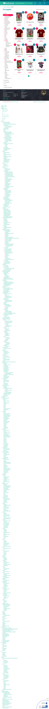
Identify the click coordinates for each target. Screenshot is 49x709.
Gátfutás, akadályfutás (7, 154)
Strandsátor (5, 375)
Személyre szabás (23, 93)
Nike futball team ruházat (8, 173)
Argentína (6, 39)
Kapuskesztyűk (7, 187)
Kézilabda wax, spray (7, 212)
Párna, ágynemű (6, 422)
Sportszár (6, 177)
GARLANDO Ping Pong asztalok (9, 268)
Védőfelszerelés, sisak (8, 297)
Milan (3, 539)
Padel (4, 336)
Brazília (6, 50)
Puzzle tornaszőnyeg (6, 707)
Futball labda (6, 189)
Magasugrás (6, 157)
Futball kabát (7, 185)
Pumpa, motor (5, 646)
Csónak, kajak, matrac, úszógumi (8, 374)
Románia (6, 64)
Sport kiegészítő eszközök (6, 122)
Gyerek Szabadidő (6, 676)
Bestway (4, 654)
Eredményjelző (6, 147)
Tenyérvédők (5, 221)
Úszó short (5, 441)
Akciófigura (5, 559)
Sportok (5, 13)
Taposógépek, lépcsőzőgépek (9, 259)
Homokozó (6, 308)
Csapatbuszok (6, 428)
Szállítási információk (24, 92)
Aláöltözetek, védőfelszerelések (7, 689)
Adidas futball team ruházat (9, 174)
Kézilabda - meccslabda (7, 211)
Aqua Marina (4, 652)
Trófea (6, 146)
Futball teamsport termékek (9, 186)
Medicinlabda (6, 696)
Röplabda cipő (6, 272)
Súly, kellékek (7, 235)
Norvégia (6, 77)
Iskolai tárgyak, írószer (9, 45)
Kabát (5, 401)
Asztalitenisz (4, 264)
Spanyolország (7, 58)
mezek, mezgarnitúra (7, 615)
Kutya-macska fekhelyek (6, 640)
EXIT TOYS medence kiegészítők (8, 288)
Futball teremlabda (8, 194)
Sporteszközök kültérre (6, 635)
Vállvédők (5, 228)
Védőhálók (5, 142)
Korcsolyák (4, 632)
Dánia (3, 617)
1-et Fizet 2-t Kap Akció (8, 16)
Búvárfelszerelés (6, 370)
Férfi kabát (5, 670)
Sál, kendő (5, 681)
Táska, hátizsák (6, 525)
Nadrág (5, 440)
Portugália (6, 40)
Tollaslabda (5, 331)
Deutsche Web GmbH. (39, 101)
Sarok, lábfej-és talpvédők (7, 227)
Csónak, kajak (5, 656)
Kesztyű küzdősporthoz (8, 390)
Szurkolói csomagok (5, 603)
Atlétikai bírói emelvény (7, 159)
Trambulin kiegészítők (8, 311)
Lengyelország (7, 55)
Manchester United (5, 483)
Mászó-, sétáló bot (6, 381)
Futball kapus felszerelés (8, 171)
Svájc (5, 71)
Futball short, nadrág (8, 178)
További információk (4, 108)
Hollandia (4, 579)
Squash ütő (6, 329)
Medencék (4, 286)
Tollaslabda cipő (7, 335)
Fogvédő (6, 389)
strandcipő (4, 649)
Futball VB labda (7, 195)
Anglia (6, 48)
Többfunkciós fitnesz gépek (9, 252)
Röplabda (5, 274)
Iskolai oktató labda (6, 693)
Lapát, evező (4, 643)
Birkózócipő (5, 387)
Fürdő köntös (6, 365)
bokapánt (4, 650)
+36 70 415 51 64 (5, 93)
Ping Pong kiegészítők (7, 270)
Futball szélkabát (7, 180)
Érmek (6, 145)
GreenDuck (4, 655)
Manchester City (7, 29)
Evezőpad (6, 257)
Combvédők (5, 223)
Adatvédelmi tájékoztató (5, 116)
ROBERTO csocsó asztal (8, 300)
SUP (5, 83)
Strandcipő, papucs (6, 376)
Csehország (4, 616)
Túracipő (5, 379)
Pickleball (5, 341)
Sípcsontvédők (6, 197)
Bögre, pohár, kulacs (7, 421)
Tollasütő (6, 332)
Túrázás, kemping (5, 378)
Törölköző (5, 424)
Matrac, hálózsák (6, 380)
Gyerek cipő (5, 678)
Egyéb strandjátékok (8, 373)
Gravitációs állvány (8, 136)
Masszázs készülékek (8, 132)
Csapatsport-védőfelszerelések (7, 217)
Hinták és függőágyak (8, 305)
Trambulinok (5, 309)
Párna (5, 405)
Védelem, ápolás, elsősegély (8, 137)
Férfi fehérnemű (6, 671)
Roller (6, 294)
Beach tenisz (6, 345)
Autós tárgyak (6, 419)
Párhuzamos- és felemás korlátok (7, 706)
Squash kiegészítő (7, 330)
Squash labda (7, 328)
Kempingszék (6, 384)
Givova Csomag (6, 188)
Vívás (4, 349)
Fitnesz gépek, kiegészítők (7, 250)
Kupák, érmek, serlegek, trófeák (8, 143)
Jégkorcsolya (6, 351)
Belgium (6, 49)
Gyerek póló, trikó (6, 674)
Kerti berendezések (6, 304)
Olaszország (6, 57)
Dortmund (6, 25)
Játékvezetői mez (7, 181)
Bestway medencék (6, 289)
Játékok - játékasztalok (6, 634)
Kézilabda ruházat (6, 209)
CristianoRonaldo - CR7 (8, 78)
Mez (4, 682)
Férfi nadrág (5, 669)
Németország (7, 56)
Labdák (4, 637)
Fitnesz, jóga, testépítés (6, 229)
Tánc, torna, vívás (5, 347)
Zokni (3, 690)
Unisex (3, 679)
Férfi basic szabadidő (7, 668)
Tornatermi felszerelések (8, 87)
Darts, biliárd (5, 298)
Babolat (7, 324)
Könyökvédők (6, 220)
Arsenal (6, 31)
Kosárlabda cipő (6, 285)
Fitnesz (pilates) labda (8, 248)
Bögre (5, 602)
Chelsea (6, 30)
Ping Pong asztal (6, 267)
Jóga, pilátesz (6, 247)
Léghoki (5, 303)
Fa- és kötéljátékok (7, 306)
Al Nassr (6, 72)
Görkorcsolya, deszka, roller (8, 293)
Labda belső (5, 695)
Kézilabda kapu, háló (7, 215)
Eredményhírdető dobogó (7, 148)
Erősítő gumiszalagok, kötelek (9, 233)
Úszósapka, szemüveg (7, 364)
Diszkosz (5, 155)
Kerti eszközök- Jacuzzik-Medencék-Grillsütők (9, 631)
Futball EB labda (7, 196)
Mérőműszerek (7, 134)
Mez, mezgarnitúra (6, 400)
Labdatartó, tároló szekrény (8, 694)
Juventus (6, 33)
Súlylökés (5, 158)
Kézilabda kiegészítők (7, 214)
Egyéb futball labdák (8, 192)
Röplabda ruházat (6, 273)
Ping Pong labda (6, 266)
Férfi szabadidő (6, 672)
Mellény (5, 683)
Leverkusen (6, 24)
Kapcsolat (44, 0)
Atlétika (4, 151)
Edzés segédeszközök (7, 199)
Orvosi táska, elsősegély (8, 140)
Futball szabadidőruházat (9, 179)
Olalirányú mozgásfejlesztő (9, 237)
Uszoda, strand (5, 362)
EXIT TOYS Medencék (7, 287)
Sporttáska (5, 150)
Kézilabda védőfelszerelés (7, 213)
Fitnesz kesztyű (7, 261)
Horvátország (7, 52)
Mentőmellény (6, 368)
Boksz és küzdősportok (6, 385)
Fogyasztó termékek (8, 135)
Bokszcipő (5, 386)
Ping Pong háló (6, 265)
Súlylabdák (6, 234)
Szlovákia (6, 65)
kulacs (5, 404)
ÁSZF (2, 113)
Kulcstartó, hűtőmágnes (7, 463)
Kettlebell (6, 236)
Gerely (5, 153)
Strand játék (5, 371)
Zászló (5, 406)
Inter (5, 37)
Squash (5, 327)
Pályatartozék (7, 337)
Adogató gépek (7, 326)
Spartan (4, 653)
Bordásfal (4, 639)
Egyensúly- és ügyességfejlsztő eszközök (9, 313)
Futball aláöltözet (7, 184)
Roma (5, 36)
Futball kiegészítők (6, 198)
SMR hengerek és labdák (7, 262)
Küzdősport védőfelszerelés (8, 388)
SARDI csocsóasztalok (8, 301)
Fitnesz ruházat (6, 260)
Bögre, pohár (6, 495)
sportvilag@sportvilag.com (6, 96)
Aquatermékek (6, 366)
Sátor (4, 382)
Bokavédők (5, 219)
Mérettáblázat (4, 118)
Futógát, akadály (6, 160)
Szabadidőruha (6, 409)
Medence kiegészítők (7, 291)
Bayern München (7, 23)
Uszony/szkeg (5, 645)
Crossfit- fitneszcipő (7, 263)
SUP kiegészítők (6, 82)
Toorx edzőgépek (7, 231)
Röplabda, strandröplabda (6, 271)
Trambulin (6, 310)
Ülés (3, 647)
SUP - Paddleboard (6, 367)
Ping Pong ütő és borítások (8, 269)
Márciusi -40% (6, 80)
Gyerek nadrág (6, 677)
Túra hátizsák (6, 383)
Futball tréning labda (8, 190)
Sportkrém (6, 141)
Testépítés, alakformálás (7, 230)
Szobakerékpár (7, 255)
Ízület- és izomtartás (8, 138)
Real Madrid (6, 18)
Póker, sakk (5, 302)
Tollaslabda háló (7, 333)
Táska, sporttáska (6, 149)
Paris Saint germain (7, 22)
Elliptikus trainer (7, 253)
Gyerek (4, 673)
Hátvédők (5, 225)
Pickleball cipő (7, 344)
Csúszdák (6, 307)
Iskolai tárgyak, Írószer (7, 575)
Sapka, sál (7, 44)
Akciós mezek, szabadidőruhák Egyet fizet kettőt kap (10, 658)
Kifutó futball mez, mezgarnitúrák (10, 176)
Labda (5, 410)
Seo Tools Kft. (44, 101)
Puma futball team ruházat (9, 175)
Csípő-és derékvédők (7, 224)
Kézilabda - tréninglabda (7, 210)
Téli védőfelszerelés (6, 352)
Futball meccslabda (8, 191)
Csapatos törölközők (6, 641)
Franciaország (7, 51)
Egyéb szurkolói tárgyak (7, 408)
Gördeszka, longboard (8, 296)
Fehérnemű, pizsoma (7, 416)
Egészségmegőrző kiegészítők (9, 133)
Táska (5, 407)
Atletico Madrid (5, 447)
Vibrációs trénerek (7, 258)
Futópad (6, 254)
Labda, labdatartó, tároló (6, 692)
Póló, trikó (5, 426)
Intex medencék (6, 290)
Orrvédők (5, 226)
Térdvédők (5, 218)
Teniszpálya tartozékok (8, 325)
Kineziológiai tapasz (8, 139)
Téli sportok (4, 350)
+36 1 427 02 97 (5, 95)
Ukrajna (6, 73)
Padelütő (6, 340)
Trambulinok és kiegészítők (6, 630)
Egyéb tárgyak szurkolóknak (9, 62)
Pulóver (5, 533)
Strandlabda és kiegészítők (9, 372)
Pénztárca (5, 423)
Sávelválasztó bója (6, 369)
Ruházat (5, 85)
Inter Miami (6, 66)
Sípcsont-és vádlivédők (7, 222)
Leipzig (6, 26)
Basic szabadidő (6, 680)
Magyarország (7, 17)
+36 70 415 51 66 (5, 94)
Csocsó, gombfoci (6, 299)
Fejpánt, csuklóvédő (7, 684)
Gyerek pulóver (6, 675)
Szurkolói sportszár (6, 418)
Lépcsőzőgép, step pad (8, 251)
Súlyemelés (6, 232)
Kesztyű (5, 685)
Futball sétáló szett (8, 183)
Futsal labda (7, 193)
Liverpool (6, 32)
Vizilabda (5, 363)
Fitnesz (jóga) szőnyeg (8, 249)
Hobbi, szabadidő (5, 292)
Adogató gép (8, 338)
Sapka (5, 686)
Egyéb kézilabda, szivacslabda (8, 216)
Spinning (6, 256)
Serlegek (6, 144)
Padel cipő (6, 339)
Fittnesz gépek (5, 636)
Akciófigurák (7, 46)
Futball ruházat (6, 170)
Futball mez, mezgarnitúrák (9, 172)
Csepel (6, 59)
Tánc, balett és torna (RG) (7, 348)
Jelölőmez (6, 182)
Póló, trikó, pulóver (6, 402)
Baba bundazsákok (5, 633)
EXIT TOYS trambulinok (8, 312)
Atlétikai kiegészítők (6, 152)
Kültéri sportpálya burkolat (7, 156)
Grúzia (6, 63)
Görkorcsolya (7, 295)
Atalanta (6, 38)
